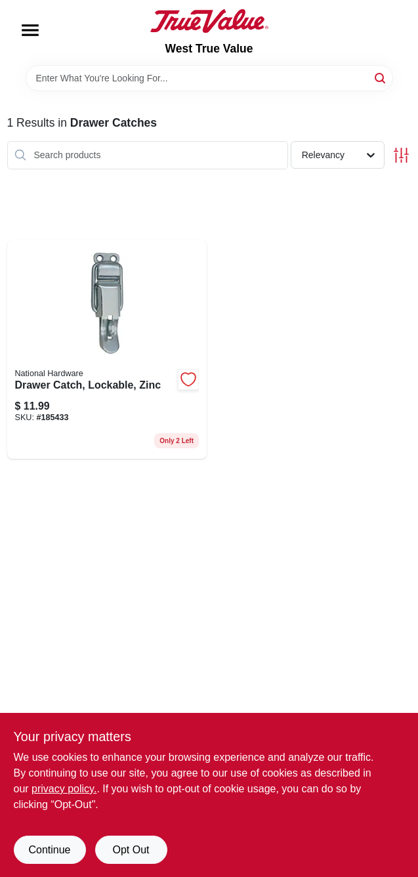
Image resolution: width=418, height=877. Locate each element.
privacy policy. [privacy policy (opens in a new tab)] (63, 788)
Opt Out (130, 849)
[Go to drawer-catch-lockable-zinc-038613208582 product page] (107, 349)
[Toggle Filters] (401, 155)
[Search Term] (209, 78)
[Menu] (30, 30)
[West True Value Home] (209, 21)
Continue (49, 849)
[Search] (380, 77)
